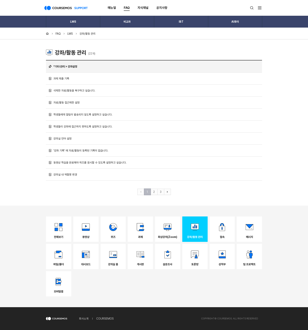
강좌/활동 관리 (87, 33)
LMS (73, 21)
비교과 (127, 21)
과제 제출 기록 (59, 78)
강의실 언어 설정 (60, 138)
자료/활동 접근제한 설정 (64, 102)
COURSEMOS (105, 318)
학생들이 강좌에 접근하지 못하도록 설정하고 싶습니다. (80, 126)
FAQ (127, 8)
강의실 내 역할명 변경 (63, 174)
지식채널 (143, 8)
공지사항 (161, 8)
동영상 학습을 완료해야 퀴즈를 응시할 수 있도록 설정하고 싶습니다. (87, 162)
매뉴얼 (112, 8)
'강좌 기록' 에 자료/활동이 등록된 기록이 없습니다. (78, 150)
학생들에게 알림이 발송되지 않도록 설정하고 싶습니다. (80, 114)
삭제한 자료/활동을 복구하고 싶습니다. (72, 90)
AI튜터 (235, 21)
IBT (181, 21)
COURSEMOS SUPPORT (66, 8)
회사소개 (83, 318)
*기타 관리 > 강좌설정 (63, 66)
